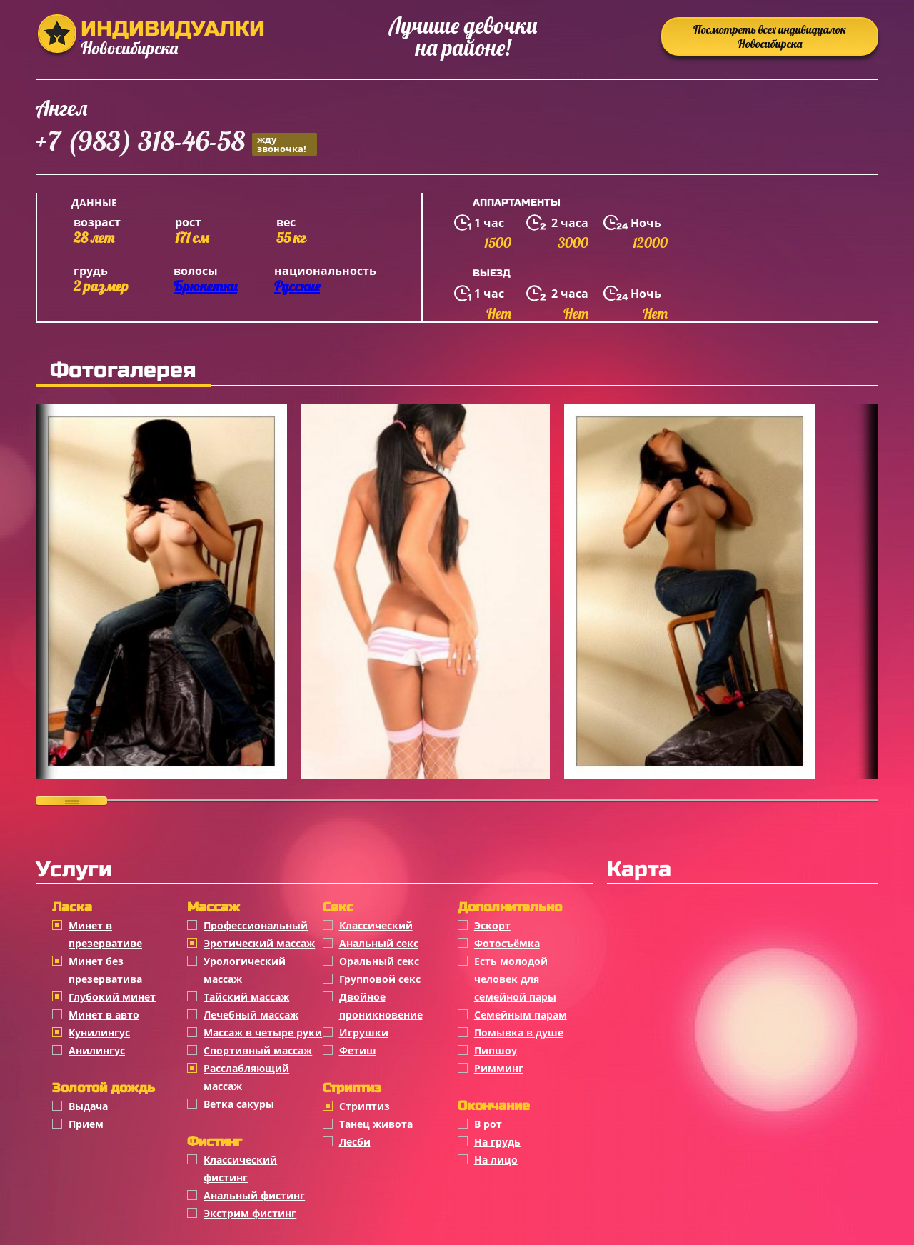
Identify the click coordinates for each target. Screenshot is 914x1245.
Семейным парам (520, 1014)
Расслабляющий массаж (246, 1077)
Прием (86, 1124)
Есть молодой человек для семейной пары (515, 979)
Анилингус (97, 1050)
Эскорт (492, 925)
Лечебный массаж (251, 1014)
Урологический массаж (245, 970)
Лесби (355, 1142)
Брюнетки (205, 286)
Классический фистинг (240, 1168)
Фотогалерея (123, 370)
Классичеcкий (376, 925)
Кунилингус (99, 1032)
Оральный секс (379, 961)
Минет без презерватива (105, 970)
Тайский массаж (246, 997)
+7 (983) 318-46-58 (176, 143)
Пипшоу (495, 1050)
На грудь (497, 1142)
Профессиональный (256, 925)
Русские (297, 286)
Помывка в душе (518, 1032)
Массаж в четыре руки (263, 1032)
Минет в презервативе (105, 934)
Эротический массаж (259, 943)
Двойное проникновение (381, 1005)
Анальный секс (378, 943)
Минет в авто (104, 1014)
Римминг (498, 1068)
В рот (488, 1124)
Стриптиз (364, 1106)
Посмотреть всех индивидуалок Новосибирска (769, 36)
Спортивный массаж (258, 1050)
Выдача (88, 1106)
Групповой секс (380, 979)
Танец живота (376, 1124)
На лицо (496, 1159)
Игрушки (363, 1032)
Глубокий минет (112, 997)
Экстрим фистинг (250, 1213)
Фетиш (357, 1050)
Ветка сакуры (239, 1104)
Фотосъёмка (507, 943)
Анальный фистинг (254, 1195)
